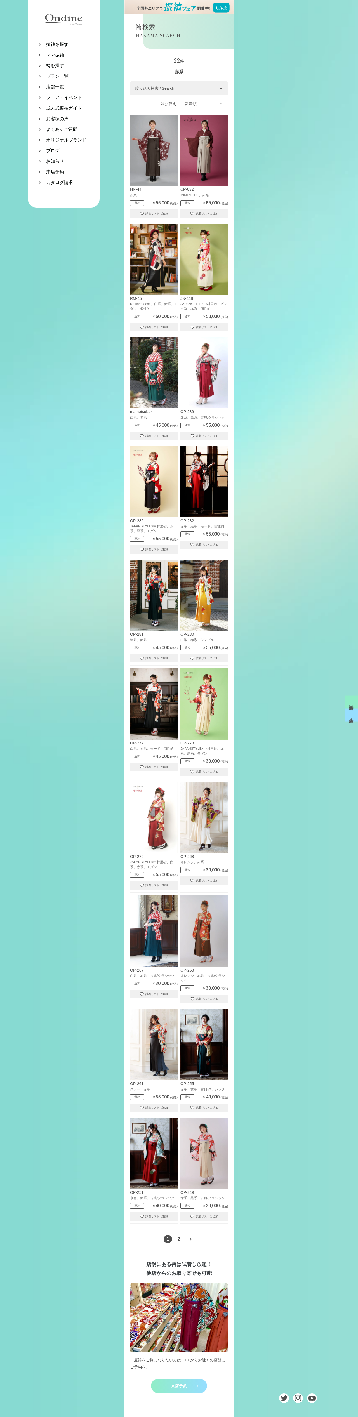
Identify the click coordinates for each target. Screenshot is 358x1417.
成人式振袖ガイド (64, 108)
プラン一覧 (57, 76)
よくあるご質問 (61, 129)
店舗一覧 (55, 86)
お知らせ (55, 161)
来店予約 (55, 171)
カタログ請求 (59, 182)
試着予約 (351, 702)
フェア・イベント (64, 97)
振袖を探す (57, 44)
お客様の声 (57, 118)
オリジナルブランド (66, 140)
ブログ (53, 150)
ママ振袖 (55, 55)
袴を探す (55, 65)
